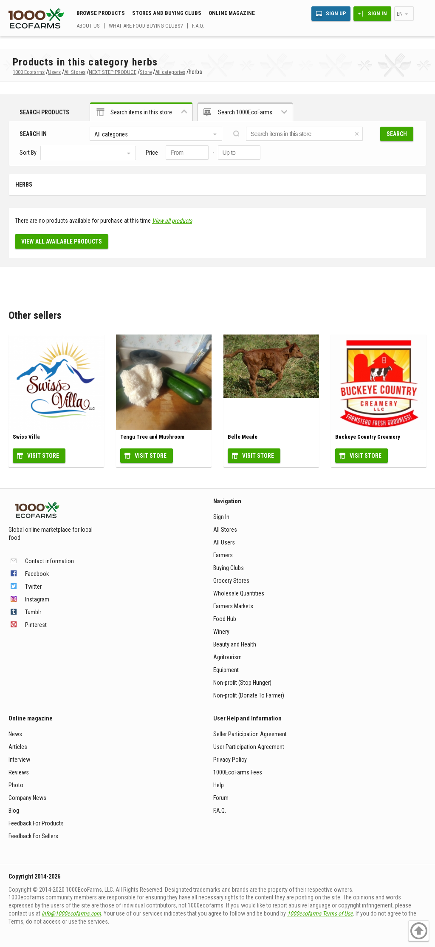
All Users (224, 542)
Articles (17, 746)
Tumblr (33, 612)
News (15, 734)
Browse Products (100, 13)
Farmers (223, 555)
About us (88, 25)
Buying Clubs (228, 567)
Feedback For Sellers (33, 836)
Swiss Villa (26, 437)
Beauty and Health (234, 644)
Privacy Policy (230, 759)
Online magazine (232, 13)
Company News (27, 797)
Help (218, 785)
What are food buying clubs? (146, 25)
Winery (221, 631)
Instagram (37, 599)
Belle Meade (242, 437)
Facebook (37, 573)
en (400, 14)
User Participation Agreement (248, 746)
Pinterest (36, 624)
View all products (172, 220)
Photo (15, 785)
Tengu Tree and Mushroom (152, 437)
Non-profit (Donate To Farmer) (248, 695)
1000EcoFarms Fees (237, 772)
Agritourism (227, 657)
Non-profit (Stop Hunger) (242, 682)
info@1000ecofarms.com (71, 913)
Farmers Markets (233, 606)
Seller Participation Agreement (250, 734)
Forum (221, 797)
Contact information (49, 561)
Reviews (18, 772)
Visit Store (43, 455)
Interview (19, 759)
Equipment (226, 669)
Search (397, 133)
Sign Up (336, 13)
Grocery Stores (231, 580)
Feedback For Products (36, 823)
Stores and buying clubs (166, 13)
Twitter (33, 586)
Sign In (377, 13)
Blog (13, 810)
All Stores (225, 529)
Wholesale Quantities (238, 593)
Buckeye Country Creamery (367, 437)
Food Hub (224, 618)
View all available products (61, 241)
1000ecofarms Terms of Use (320, 913)
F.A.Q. (198, 25)
